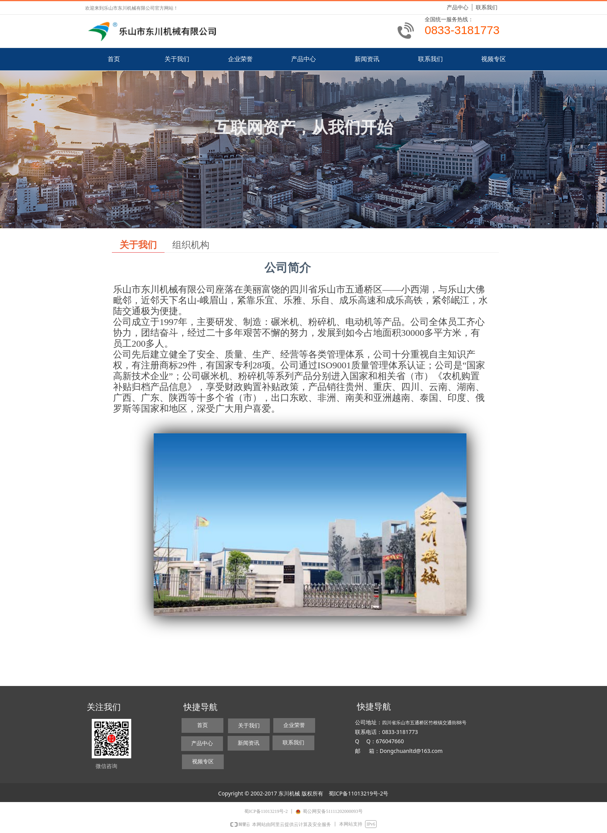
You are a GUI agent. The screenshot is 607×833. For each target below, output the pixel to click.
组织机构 (190, 245)
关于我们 (138, 245)
